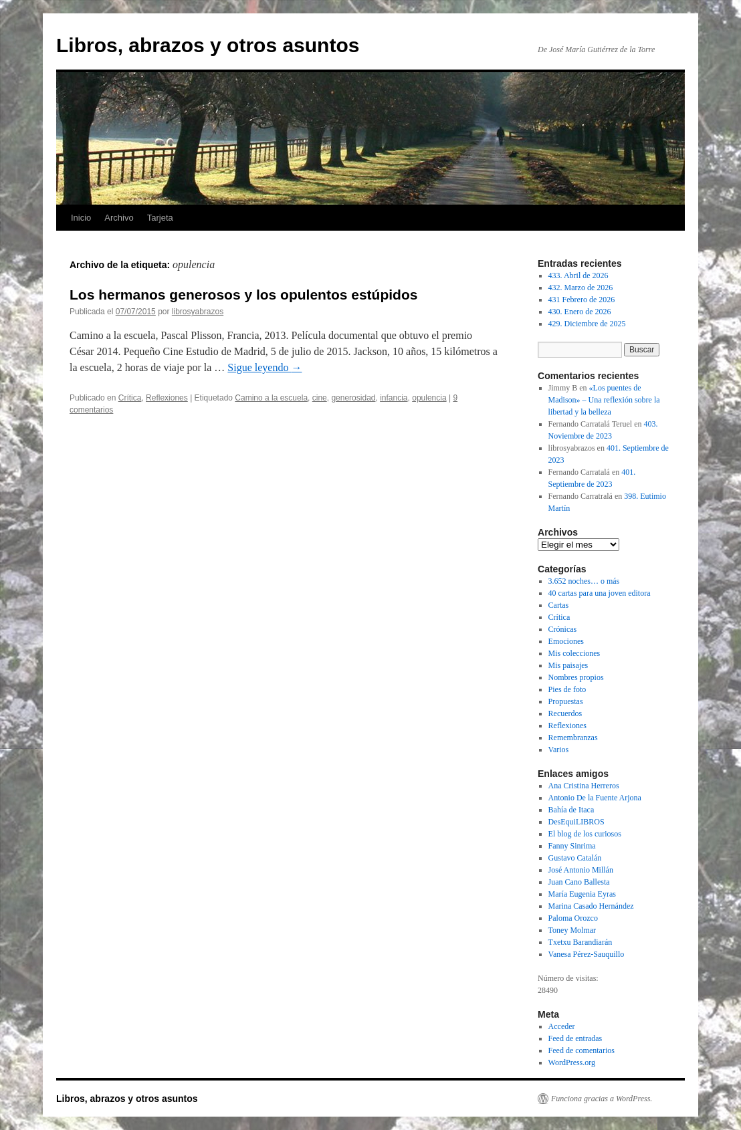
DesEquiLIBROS (576, 821)
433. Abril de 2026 (578, 275)
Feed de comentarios (581, 1050)
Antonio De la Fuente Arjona (594, 797)
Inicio (81, 218)
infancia (393, 398)
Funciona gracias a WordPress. (601, 1098)
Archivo (118, 218)
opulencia (429, 398)
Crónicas (562, 629)
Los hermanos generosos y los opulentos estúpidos (243, 294)
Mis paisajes (568, 665)
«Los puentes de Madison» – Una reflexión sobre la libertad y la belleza (604, 400)
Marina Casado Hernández (591, 906)
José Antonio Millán (580, 870)
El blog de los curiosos (584, 833)
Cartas (558, 605)
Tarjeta (160, 218)
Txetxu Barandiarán (580, 942)
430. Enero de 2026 (579, 311)
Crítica (130, 398)
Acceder (561, 1026)
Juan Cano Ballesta (579, 882)
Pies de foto (567, 689)
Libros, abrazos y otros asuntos (207, 45)
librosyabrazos (197, 311)
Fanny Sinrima (572, 846)
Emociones (566, 641)
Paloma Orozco (573, 918)
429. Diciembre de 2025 (587, 323)
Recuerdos (565, 713)
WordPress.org (571, 1062)
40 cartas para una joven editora (599, 593)
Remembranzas (573, 737)
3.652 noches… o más (584, 581)
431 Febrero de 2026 (581, 299)
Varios (558, 749)
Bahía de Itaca (571, 809)
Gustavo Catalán (575, 858)
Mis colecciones (574, 653)
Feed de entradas (575, 1038)
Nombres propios (576, 677)
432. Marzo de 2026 (580, 287)
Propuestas (565, 701)
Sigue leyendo (264, 367)
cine (319, 398)
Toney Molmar (572, 930)
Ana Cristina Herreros (583, 785)
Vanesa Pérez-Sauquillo (586, 954)
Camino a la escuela (271, 398)
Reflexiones (167, 398)
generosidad (353, 398)
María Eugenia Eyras (582, 894)
